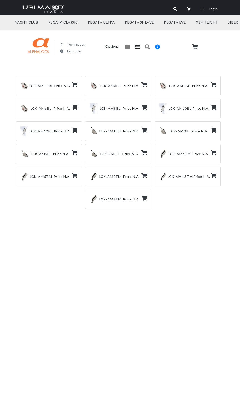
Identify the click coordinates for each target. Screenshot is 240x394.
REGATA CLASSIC (63, 22)
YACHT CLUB (26, 22)
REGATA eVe (175, 22)
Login (213, 9)
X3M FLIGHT (207, 22)
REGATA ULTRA (101, 22)
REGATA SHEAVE (139, 22)
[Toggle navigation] (118, 9)
